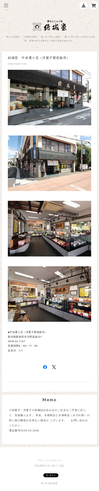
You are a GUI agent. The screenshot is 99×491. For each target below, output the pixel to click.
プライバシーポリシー (49, 460)
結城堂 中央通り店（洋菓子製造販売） (39, 58)
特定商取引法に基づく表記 (49, 465)
